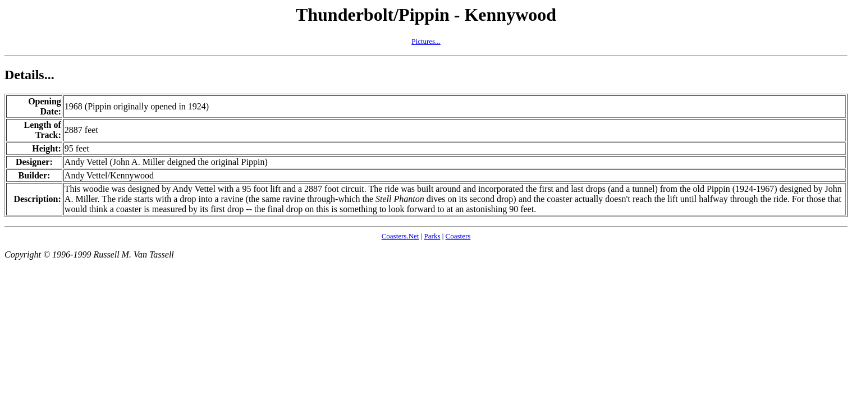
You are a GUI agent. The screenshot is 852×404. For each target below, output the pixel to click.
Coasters (458, 236)
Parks (432, 236)
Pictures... (426, 41)
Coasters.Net (400, 236)
